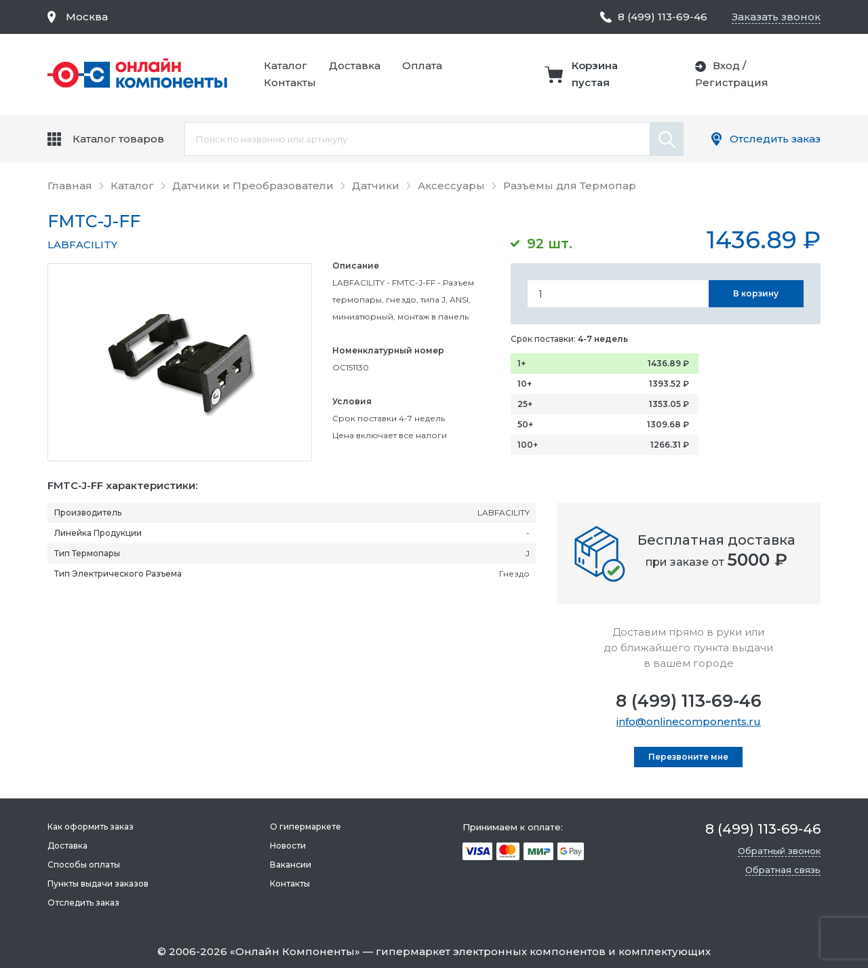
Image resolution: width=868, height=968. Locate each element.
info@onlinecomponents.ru (688, 721)
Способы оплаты (83, 864)
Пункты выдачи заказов (98, 883)
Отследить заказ (775, 138)
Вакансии (290, 864)
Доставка (354, 65)
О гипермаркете (305, 826)
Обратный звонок (779, 850)
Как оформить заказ (90, 826)
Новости (288, 845)
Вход (726, 65)
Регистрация (731, 82)
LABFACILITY (82, 244)
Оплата (422, 65)
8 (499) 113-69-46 (689, 701)
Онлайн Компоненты (295, 951)
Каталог (285, 65)
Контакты (290, 82)
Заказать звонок (776, 16)
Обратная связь (783, 869)
